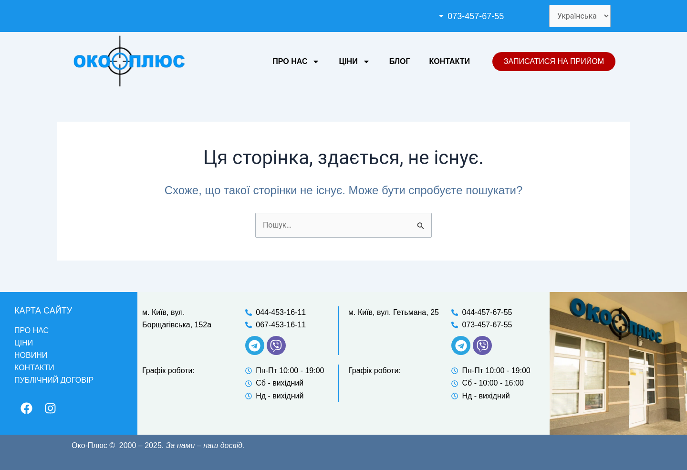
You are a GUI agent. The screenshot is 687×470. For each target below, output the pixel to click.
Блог (399, 61)
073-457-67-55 (475, 16)
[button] (485, 16)
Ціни (354, 61)
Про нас (296, 61)
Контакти (449, 61)
